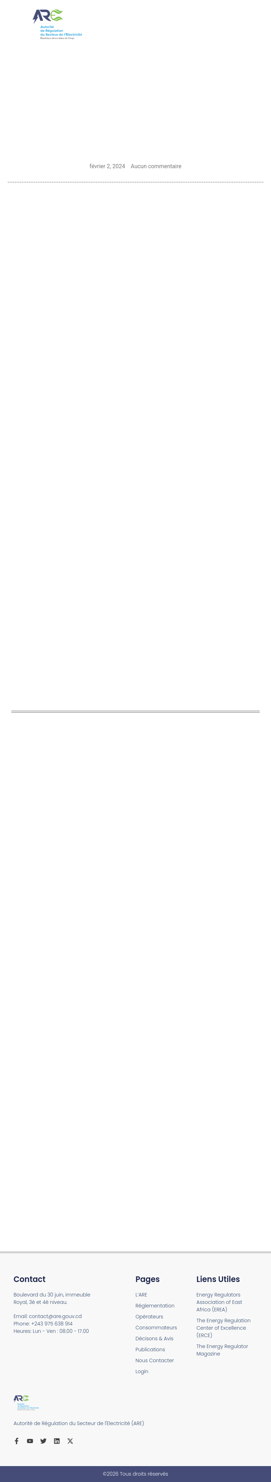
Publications (150, 1349)
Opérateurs (149, 1316)
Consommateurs (156, 1327)
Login (142, 1371)
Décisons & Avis (154, 1338)
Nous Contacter (155, 1360)
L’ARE (141, 1294)
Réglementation (155, 1305)
